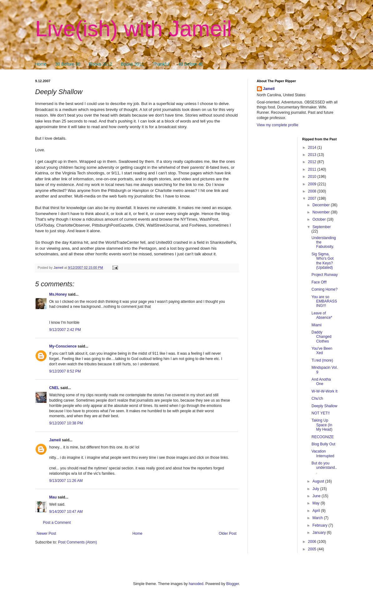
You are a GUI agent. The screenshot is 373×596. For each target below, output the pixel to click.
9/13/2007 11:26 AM (66, 480)
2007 (312, 198)
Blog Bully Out (323, 444)
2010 (312, 176)
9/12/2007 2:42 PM (65, 330)
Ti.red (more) (322, 360)
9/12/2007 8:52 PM (65, 371)
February (320, 525)
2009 (312, 184)
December (321, 205)
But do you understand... (324, 467)
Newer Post (46, 533)
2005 (312, 549)
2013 (312, 155)
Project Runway (325, 275)
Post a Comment (57, 522)
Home (41, 64)
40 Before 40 (190, 64)
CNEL (54, 388)
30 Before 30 (67, 64)
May (316, 503)
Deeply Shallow (324, 406)
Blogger (232, 584)
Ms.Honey (58, 294)
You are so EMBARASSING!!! (324, 301)
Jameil (55, 440)
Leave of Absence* (322, 315)
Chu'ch (317, 398)
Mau (53, 497)
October (319, 219)
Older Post (228, 533)
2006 (312, 541)
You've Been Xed (322, 350)
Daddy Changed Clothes (321, 336)
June (316, 496)
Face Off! (319, 282)
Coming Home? (324, 289)
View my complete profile (277, 125)
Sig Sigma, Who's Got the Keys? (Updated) (323, 261)
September (321, 227)
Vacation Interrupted (323, 453)
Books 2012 (100, 64)
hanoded (196, 584)
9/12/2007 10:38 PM (66, 423)
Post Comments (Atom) (77, 542)
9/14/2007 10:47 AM (66, 511)
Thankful (161, 64)
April (316, 510)
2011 (312, 169)
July (316, 489)
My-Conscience (63, 346)
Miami (316, 325)
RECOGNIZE (323, 437)
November (321, 212)
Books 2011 (132, 64)
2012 (312, 162)
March (318, 518)
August (318, 481)
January (319, 532)
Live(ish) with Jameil (133, 29)
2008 (312, 191)
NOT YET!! (321, 413)
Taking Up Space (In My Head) (322, 425)
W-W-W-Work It (324, 391)
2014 (312, 147)
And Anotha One (321, 381)
